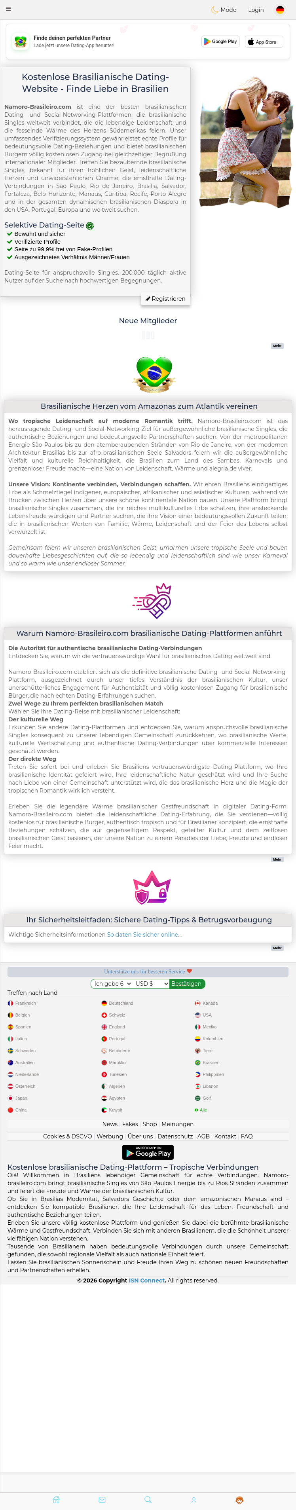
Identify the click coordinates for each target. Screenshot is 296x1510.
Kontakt (225, 1343)
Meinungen (177, 1331)
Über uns (140, 1343)
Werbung (110, 1343)
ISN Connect (147, 1487)
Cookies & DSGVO (67, 1343)
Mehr (277, 346)
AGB (203, 1343)
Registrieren (166, 298)
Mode (223, 10)
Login (256, 9)
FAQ (247, 1343)
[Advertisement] (148, 41)
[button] (8, 8)
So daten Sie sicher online (142, 934)
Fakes (130, 1331)
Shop (149, 1331)
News (110, 1331)
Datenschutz (175, 1343)
